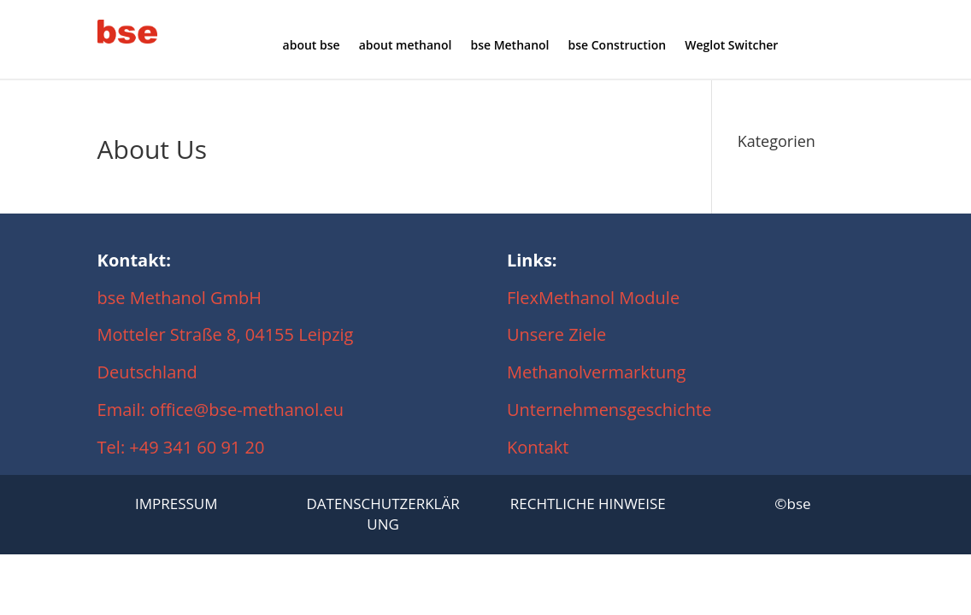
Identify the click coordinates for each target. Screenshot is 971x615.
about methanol (405, 46)
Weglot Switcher (731, 46)
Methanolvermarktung (601, 372)
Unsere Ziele (556, 334)
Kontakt (537, 447)
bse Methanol (509, 46)
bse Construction (617, 46)
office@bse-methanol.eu (247, 409)
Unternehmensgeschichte (609, 409)
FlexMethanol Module (593, 297)
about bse (311, 46)
